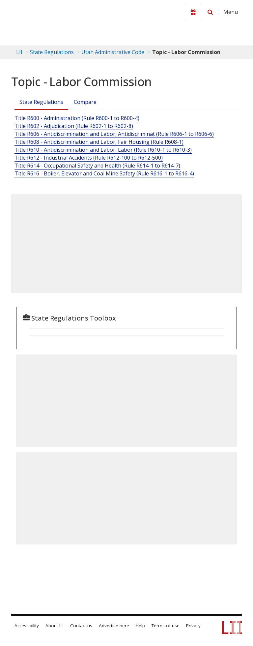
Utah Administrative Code (112, 52)
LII (19, 52)
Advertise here (114, 626)
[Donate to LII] (193, 12)
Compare (85, 102)
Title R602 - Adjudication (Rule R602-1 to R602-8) (73, 126)
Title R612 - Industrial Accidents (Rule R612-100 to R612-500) (88, 157)
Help (140, 626)
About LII (54, 626)
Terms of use (166, 626)
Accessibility (26, 626)
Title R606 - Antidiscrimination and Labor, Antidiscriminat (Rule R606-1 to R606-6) (114, 134)
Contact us (81, 626)
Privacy (193, 626)
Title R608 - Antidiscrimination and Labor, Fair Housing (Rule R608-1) (98, 141)
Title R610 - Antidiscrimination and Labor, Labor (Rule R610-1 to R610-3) (103, 149)
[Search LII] (210, 12)
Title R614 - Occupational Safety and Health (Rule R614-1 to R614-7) (97, 165)
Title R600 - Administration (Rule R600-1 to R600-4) (76, 118)
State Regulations (52, 52)
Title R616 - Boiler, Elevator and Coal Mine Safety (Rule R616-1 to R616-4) (104, 173)
